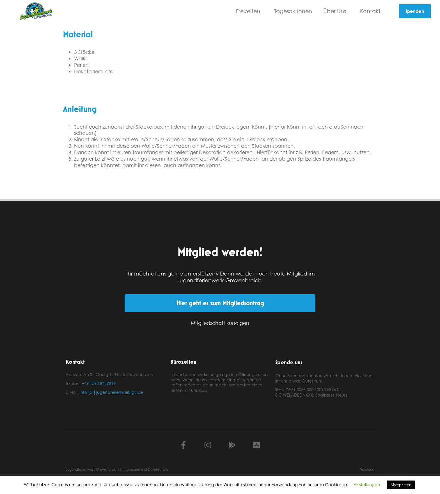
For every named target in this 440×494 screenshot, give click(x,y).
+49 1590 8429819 (99, 383)
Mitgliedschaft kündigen (220, 323)
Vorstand (367, 469)
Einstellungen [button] (367, 484)
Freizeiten (249, 11)
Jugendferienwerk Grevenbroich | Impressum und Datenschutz (117, 469)
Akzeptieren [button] (400, 484)
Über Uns (336, 11)
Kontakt (371, 11)
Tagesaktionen (293, 11)
